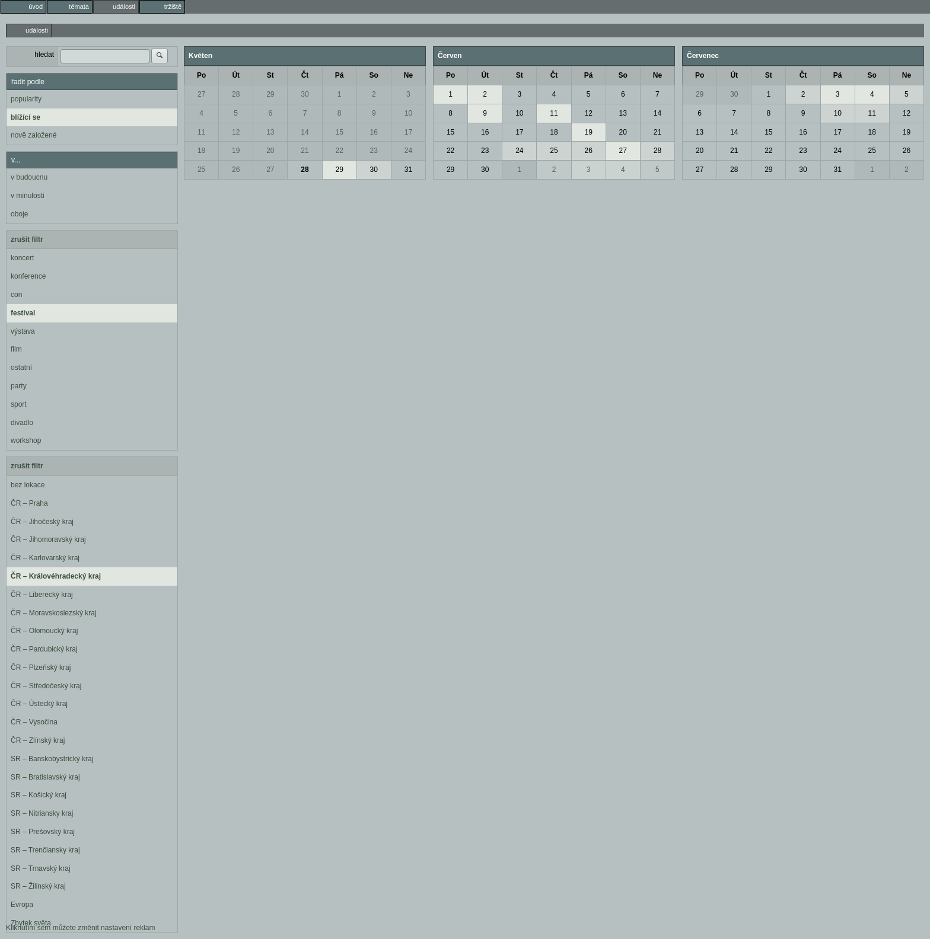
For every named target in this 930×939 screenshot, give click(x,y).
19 (236, 150)
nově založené (33, 135)
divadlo (22, 423)
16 (374, 132)
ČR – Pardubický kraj (44, 649)
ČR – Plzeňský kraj (41, 667)
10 (408, 113)
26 (236, 169)
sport (19, 404)
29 (270, 94)
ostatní (21, 367)
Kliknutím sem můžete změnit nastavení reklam (80, 928)
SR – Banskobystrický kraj (52, 759)
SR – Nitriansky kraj (42, 813)
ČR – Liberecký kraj (42, 594)
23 (374, 150)
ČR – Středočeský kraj (46, 686)
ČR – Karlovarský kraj (45, 558)
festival (23, 313)
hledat (44, 54)
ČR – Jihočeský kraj (42, 522)
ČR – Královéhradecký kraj (56, 576)
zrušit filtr (27, 239)
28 (236, 94)
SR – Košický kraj (38, 795)
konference (28, 276)
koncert (22, 258)
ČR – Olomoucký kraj (44, 631)
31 (408, 169)
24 (408, 150)
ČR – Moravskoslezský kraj (54, 613)
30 (304, 94)
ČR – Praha (29, 503)
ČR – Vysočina (34, 722)
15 (339, 132)
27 (201, 94)
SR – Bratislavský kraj (45, 777)
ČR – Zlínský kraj (38, 740)
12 (236, 132)
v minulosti (27, 195)
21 (304, 150)
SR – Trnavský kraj (41, 868)
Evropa (22, 904)
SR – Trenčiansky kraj (45, 850)
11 (201, 132)
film (16, 349)
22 (339, 150)
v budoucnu (29, 177)
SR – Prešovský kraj (43, 832)
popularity (26, 99)
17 (408, 132)
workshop (26, 440)
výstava (23, 331)
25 (201, 169)
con (16, 294)
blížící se (25, 117)
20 (270, 150)
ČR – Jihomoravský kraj (48, 539)
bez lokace (27, 485)
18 (201, 150)
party (19, 386)
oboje (19, 214)
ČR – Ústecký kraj (39, 704)
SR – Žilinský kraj (38, 886)
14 (304, 132)
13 (270, 132)
